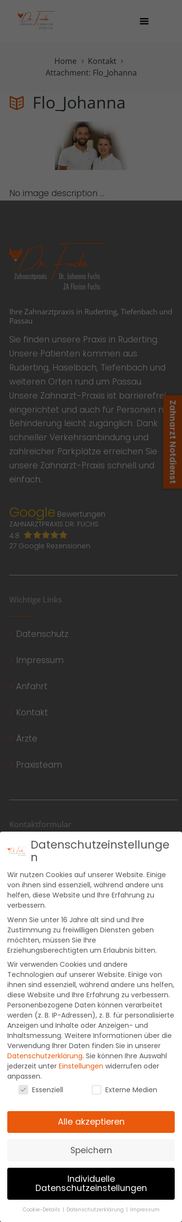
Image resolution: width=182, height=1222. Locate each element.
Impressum (145, 1216)
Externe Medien (124, 1096)
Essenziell (40, 1096)
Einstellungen (81, 1072)
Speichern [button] (91, 1156)
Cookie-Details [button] (42, 1216)
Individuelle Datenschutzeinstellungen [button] (91, 1190)
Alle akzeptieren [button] (91, 1128)
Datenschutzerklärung (45, 1062)
